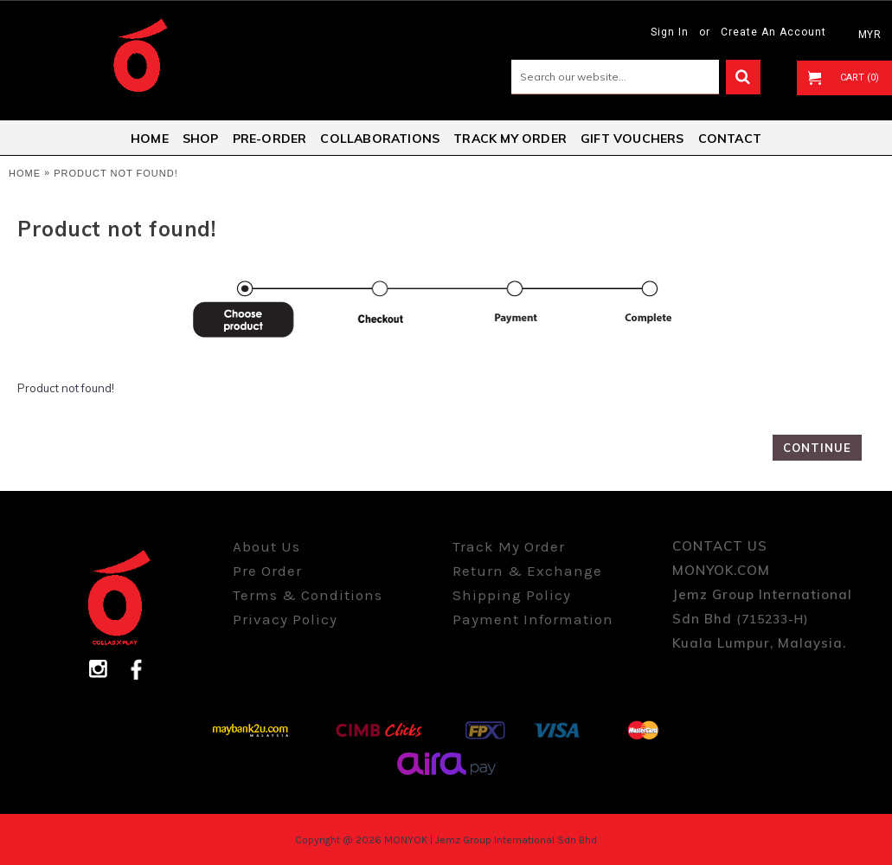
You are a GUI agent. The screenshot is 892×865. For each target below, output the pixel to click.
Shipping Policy (511, 595)
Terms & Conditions (307, 595)
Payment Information (532, 619)
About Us (266, 546)
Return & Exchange (527, 570)
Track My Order (508, 546)
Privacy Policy (285, 619)
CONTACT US (719, 546)
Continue (817, 448)
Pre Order (267, 570)
